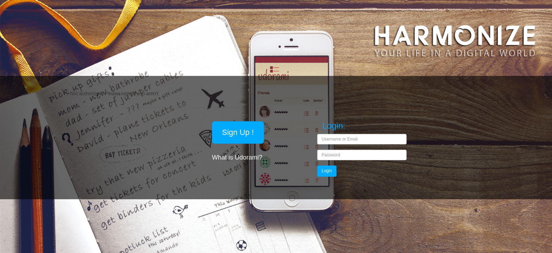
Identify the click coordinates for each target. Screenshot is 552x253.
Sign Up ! (238, 132)
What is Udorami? (238, 157)
